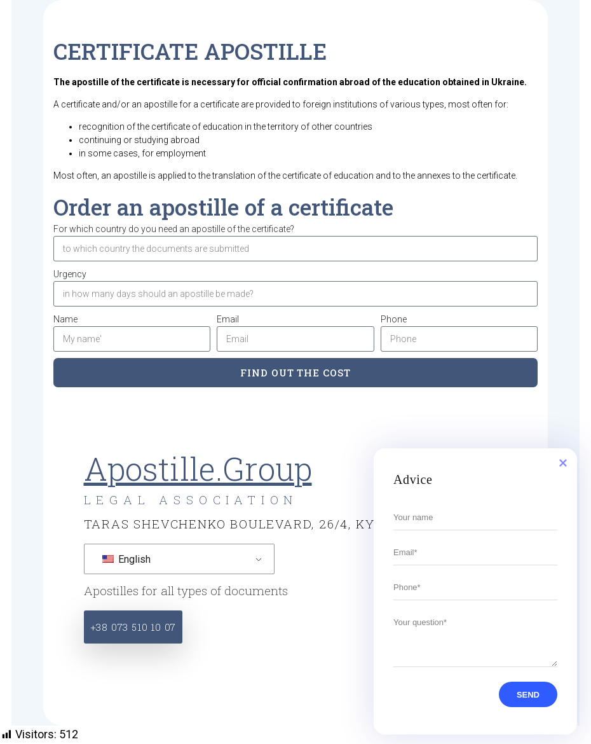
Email (228, 319)
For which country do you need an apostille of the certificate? (173, 229)
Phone (394, 319)
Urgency (69, 274)
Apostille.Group (198, 469)
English (126, 559)
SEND (520, 695)
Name (65, 319)
